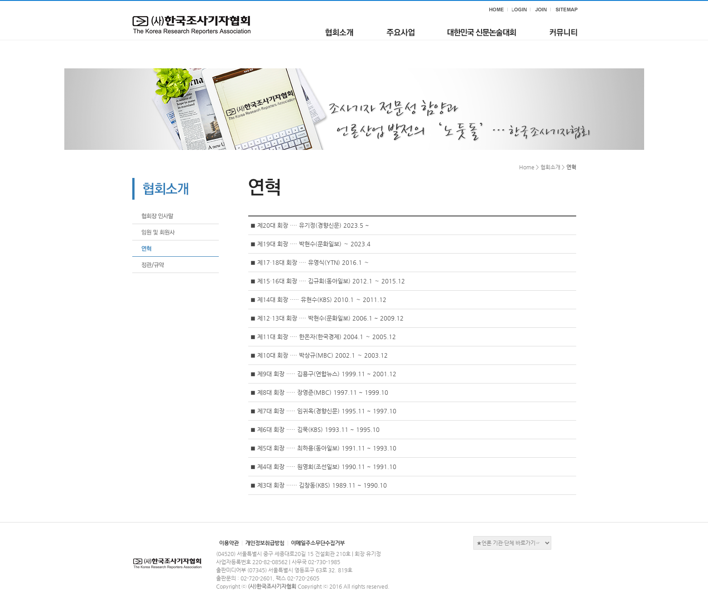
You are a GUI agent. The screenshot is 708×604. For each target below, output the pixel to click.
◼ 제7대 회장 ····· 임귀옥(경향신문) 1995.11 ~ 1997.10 (323, 410)
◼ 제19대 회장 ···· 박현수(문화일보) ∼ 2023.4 (310, 243)
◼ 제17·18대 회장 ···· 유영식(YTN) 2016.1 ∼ (309, 262)
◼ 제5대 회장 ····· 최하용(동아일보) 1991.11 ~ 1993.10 (323, 448)
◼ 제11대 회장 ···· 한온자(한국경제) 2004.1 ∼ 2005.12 (323, 336)
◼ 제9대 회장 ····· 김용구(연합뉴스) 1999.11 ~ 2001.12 (323, 373)
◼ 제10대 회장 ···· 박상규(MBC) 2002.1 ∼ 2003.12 (319, 355)
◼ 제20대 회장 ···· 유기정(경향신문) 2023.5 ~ (309, 225)
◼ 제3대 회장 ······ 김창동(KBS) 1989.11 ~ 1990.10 (318, 485)
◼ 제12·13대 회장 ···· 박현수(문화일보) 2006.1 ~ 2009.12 (327, 318)
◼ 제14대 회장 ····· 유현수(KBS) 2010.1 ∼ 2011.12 (318, 299)
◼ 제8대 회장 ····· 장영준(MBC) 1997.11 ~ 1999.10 (319, 392)
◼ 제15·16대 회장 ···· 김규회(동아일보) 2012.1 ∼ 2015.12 (327, 281)
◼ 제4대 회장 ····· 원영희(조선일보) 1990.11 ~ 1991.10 (323, 466)
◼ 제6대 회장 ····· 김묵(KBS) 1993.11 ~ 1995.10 (315, 429)
